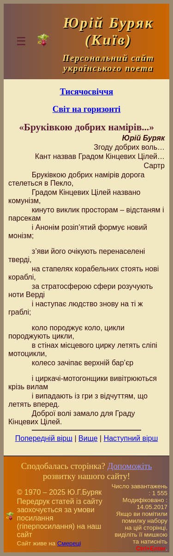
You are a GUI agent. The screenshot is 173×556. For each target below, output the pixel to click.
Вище (88, 438)
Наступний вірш (131, 438)
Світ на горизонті (87, 109)
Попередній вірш (43, 438)
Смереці (69, 543)
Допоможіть (129, 466)
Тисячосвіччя (86, 91)
